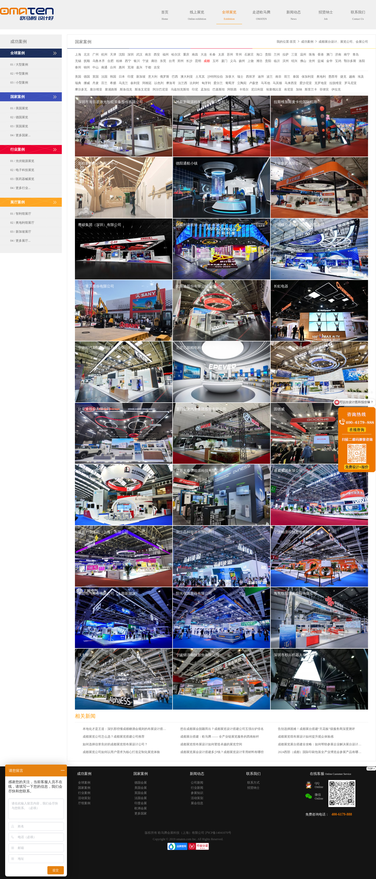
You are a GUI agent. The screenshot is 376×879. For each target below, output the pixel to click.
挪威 (87, 83)
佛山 (303, 61)
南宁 (347, 54)
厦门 (224, 61)
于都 (148, 67)
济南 (338, 54)
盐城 (321, 61)
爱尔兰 (218, 83)
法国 (104, 76)
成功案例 (307, 41)
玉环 (215, 61)
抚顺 (87, 61)
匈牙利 (206, 83)
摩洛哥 (170, 83)
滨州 (286, 61)
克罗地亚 (320, 83)
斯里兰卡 (311, 89)
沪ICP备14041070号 (218, 833)
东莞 (163, 61)
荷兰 (287, 76)
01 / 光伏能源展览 (22, 161)
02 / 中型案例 (19, 73)
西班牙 (250, 76)
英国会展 (140, 793)
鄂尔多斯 (350, 61)
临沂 (277, 61)
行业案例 (84, 793)
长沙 (189, 61)
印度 (130, 76)
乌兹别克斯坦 (180, 89)
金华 (329, 61)
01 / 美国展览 (19, 108)
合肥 (110, 61)
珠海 (312, 54)
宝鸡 (338, 61)
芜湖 (130, 67)
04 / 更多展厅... (20, 240)
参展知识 (197, 793)
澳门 (329, 54)
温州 (303, 54)
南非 (278, 76)
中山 (95, 67)
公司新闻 (197, 782)
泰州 (78, 67)
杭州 (104, 54)
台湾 (172, 61)
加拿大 (230, 76)
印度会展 (140, 803)
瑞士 (240, 76)
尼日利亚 (257, 89)
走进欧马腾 (261, 15)
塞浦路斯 (111, 89)
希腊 (113, 83)
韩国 (113, 76)
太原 (221, 54)
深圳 (130, 54)
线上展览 (197, 15)
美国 (78, 76)
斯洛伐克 (126, 89)
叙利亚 (135, 83)
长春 (212, 54)
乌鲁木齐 (98, 61)
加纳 (299, 89)
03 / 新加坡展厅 (20, 231)
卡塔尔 (244, 89)
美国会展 (140, 788)
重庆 (186, 54)
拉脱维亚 (335, 83)
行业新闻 (197, 788)
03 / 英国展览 (19, 126)
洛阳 (362, 61)
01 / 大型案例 (19, 64)
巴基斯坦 (218, 89)
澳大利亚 (187, 76)
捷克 (343, 76)
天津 (113, 54)
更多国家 (140, 813)
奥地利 (321, 76)
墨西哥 (333, 76)
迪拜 (261, 76)
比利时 (194, 83)
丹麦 (95, 83)
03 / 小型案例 (19, 82)
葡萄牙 (230, 83)
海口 (259, 54)
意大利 (152, 76)
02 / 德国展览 (19, 117)
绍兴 (294, 61)
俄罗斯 (164, 76)
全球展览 (229, 15)
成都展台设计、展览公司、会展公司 (343, 41)
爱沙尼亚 (306, 83)
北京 (87, 54)
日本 (122, 76)
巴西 (175, 76)
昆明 (198, 61)
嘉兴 (139, 67)
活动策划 (84, 798)
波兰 (270, 76)
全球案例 (84, 782)
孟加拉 (205, 89)
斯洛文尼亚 (142, 89)
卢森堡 (253, 83)
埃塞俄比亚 (273, 89)
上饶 (250, 61)
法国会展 (140, 798)
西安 (157, 54)
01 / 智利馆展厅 (20, 213)
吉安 (157, 67)
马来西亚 (291, 83)
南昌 (195, 54)
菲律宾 (324, 89)
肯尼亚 (288, 89)
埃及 (361, 76)
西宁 (128, 61)
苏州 (230, 54)
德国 (87, 76)
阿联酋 (232, 89)
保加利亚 (308, 76)
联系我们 (358, 15)
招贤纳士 (326, 15)
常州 (239, 54)
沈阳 (122, 54)
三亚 (294, 54)
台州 (113, 67)
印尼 (195, 89)
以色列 (159, 83)
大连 (204, 54)
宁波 (145, 61)
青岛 (356, 54)
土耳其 (200, 76)
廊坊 (154, 61)
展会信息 (197, 803)
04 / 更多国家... (20, 135)
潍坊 (259, 61)
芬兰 (104, 83)
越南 (352, 76)
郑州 (180, 61)
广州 (95, 54)
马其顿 (277, 83)
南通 (104, 67)
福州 (166, 54)
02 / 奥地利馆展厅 (22, 222)
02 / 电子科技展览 (22, 170)
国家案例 (83, 42)
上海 (78, 54)
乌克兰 (123, 83)
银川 (137, 61)
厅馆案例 (84, 803)
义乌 (233, 61)
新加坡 (141, 76)
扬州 (242, 61)
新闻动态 (293, 15)
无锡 (78, 61)
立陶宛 (241, 83)
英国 (95, 76)
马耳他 (265, 83)
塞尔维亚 (96, 89)
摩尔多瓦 (81, 89)
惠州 (122, 67)
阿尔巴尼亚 (160, 89)
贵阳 (268, 54)
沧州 (312, 61)
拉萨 (286, 54)
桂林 (119, 61)
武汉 (139, 54)
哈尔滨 (176, 54)
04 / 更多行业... (20, 188)
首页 (164, 15)
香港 (321, 54)
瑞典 (78, 83)
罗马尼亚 (350, 83)
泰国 (296, 76)
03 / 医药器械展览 (22, 179)
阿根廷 (147, 83)
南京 (148, 54)
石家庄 (249, 54)
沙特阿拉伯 (215, 76)
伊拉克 (336, 89)
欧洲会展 (140, 808)
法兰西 (182, 83)
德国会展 (140, 782)
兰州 (277, 54)
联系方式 (253, 782)
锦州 (87, 67)
